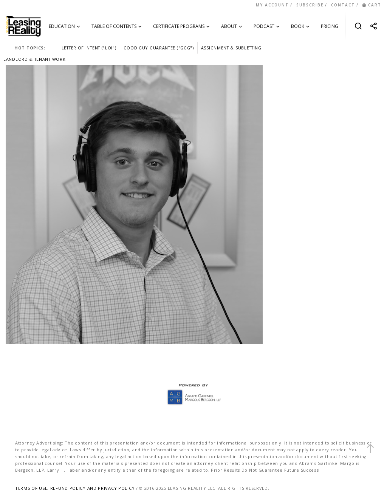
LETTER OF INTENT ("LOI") (89, 48)
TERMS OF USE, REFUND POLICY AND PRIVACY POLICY (75, 488)
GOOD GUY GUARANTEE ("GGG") (159, 48)
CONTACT (343, 5)
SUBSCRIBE (310, 5)
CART (371, 5)
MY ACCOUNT (272, 5)
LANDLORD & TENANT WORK (34, 59)
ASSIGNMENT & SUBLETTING (231, 48)
